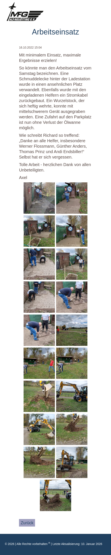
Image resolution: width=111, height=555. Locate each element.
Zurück (27, 522)
